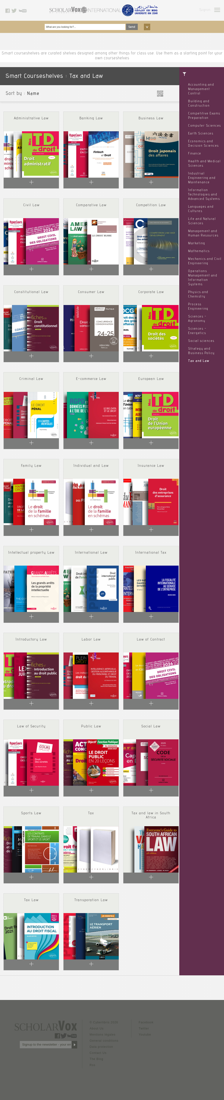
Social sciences (201, 341)
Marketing (196, 243)
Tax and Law (199, 361)
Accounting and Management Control (201, 89)
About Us (97, 1028)
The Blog (96, 1059)
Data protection (101, 1047)
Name (33, 94)
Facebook (146, 1022)
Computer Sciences (204, 126)
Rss (93, 1065)
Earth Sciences (200, 133)
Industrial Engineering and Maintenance (202, 178)
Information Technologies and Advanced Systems (204, 195)
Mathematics (199, 251)
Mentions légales (103, 1034)
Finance (194, 153)
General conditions (104, 1040)
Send (131, 27)
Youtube (145, 1034)
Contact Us (98, 1053)
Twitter (144, 1028)
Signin (205, 10)
